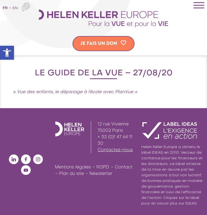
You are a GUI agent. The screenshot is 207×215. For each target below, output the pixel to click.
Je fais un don (98, 43)
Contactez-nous (115, 150)
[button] (7, 53)
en (15, 8)
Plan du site (71, 174)
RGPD (102, 167)
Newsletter (100, 174)
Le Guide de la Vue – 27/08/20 (103, 73)
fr (5, 8)
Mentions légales (73, 167)
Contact (124, 167)
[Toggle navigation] (199, 6)
